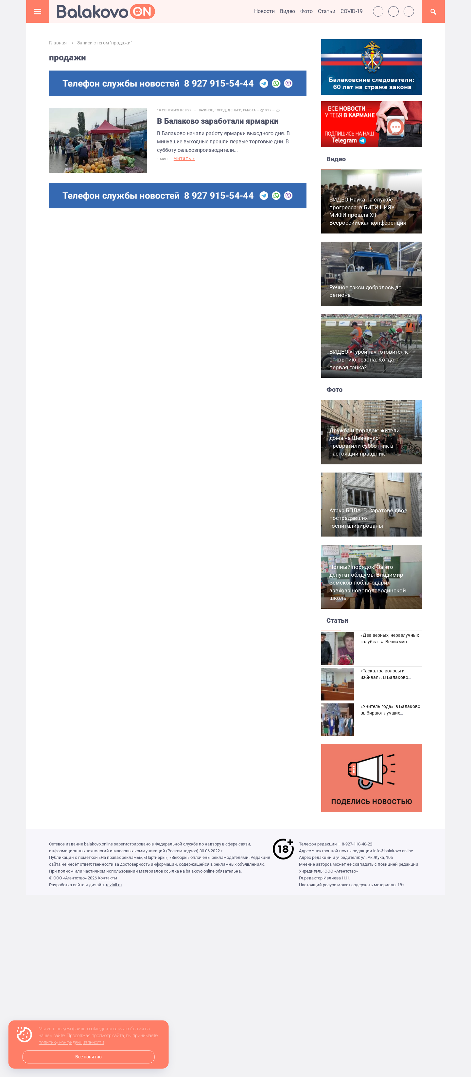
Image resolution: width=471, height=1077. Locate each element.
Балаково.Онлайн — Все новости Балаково (106, 11)
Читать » (184, 158)
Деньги (234, 110)
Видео (287, 11)
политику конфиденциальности (71, 1042)
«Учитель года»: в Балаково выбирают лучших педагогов (390, 713)
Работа (249, 110)
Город (220, 110)
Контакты (107, 878)
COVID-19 (351, 11)
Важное (206, 110)
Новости (264, 11)
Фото (306, 11)
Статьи (326, 11)
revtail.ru (114, 884)
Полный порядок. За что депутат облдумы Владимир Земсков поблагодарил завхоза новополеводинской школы (367, 582)
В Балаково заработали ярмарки (217, 121)
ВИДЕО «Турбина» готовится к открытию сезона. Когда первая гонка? (368, 359)
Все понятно (88, 1057)
